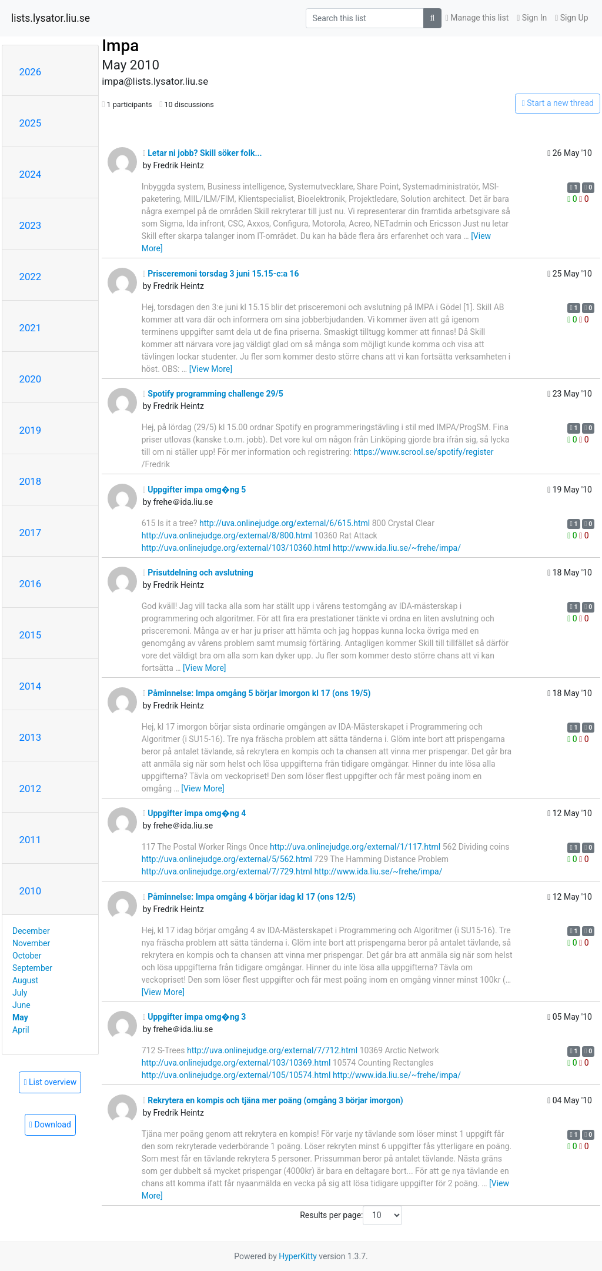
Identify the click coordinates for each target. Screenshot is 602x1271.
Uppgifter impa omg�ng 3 (194, 1017)
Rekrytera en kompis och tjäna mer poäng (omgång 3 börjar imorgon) (273, 1100)
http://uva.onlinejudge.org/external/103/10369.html (236, 1062)
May (20, 1017)
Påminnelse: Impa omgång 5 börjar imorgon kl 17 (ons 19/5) (257, 693)
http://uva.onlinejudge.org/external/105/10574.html (236, 1075)
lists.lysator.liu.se (50, 18)
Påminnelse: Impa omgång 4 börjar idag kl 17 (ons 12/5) (249, 896)
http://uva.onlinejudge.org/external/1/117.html (355, 846)
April (20, 1029)
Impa (120, 45)
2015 (30, 635)
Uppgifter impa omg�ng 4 (194, 813)
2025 (30, 123)
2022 (30, 276)
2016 (30, 584)
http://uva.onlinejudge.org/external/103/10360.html (236, 548)
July (19, 992)
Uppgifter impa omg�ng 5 (194, 489)
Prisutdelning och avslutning (198, 572)
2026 (30, 72)
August (25, 980)
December (31, 931)
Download (50, 1124)
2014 (30, 686)
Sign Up (571, 17)
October (26, 955)
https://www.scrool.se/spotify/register (423, 452)
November (31, 943)
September (32, 968)
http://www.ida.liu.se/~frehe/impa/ (397, 548)
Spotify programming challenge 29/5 (213, 393)
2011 (30, 840)
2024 (30, 174)
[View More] (210, 369)
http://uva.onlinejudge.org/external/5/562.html (227, 859)
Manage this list (477, 17)
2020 (30, 379)
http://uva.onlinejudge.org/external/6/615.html (284, 523)
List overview (50, 1082)
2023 (30, 225)
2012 (30, 788)
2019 (30, 430)
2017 (30, 532)
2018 (30, 481)
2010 (30, 891)
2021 (30, 328)
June (21, 1005)
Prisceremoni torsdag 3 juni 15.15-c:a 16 (221, 273)
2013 (30, 737)
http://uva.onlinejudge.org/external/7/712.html (272, 1050)
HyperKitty (298, 1256)
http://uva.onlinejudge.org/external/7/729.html (227, 871)
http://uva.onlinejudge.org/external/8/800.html (227, 535)
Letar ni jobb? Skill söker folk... (202, 153)
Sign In (532, 17)
